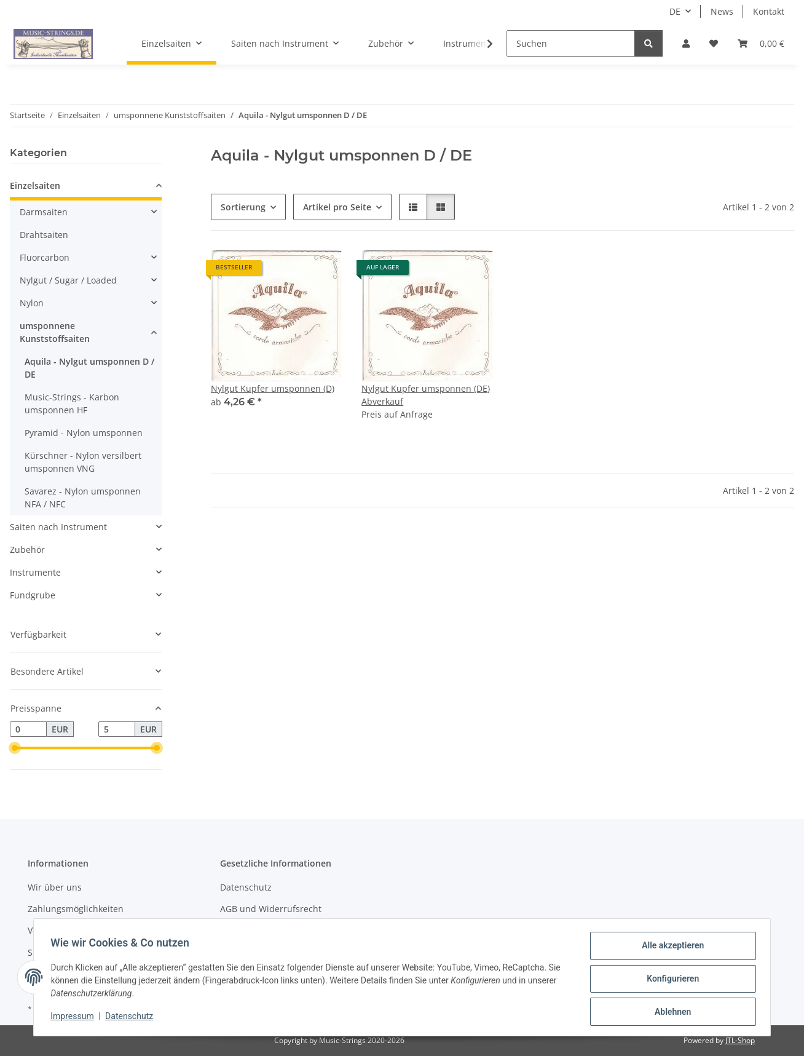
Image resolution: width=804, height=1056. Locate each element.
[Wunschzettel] (714, 43)
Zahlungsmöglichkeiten (76, 909)
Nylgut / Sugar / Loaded (68, 280)
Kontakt (768, 11)
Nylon (32, 303)
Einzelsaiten (35, 185)
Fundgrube (32, 595)
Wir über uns (55, 887)
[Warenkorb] (761, 43)
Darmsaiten (44, 212)
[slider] (15, 748)
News (722, 11)
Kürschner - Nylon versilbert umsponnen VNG (83, 462)
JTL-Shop (740, 1040)
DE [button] (674, 11)
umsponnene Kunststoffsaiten (55, 332)
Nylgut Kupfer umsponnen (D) (272, 388)
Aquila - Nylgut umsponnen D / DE (89, 367)
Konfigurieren (670, 980)
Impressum (75, 1018)
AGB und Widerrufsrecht (270, 909)
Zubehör (27, 549)
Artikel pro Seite (337, 207)
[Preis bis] (116, 729)
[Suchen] (570, 43)
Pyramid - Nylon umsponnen (84, 433)
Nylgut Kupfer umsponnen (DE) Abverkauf (425, 395)
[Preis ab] (28, 729)
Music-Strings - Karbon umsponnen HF (72, 403)
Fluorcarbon (44, 257)
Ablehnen (670, 1012)
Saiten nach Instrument (58, 527)
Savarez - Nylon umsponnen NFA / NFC (83, 497)
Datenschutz (132, 1018)
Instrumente (35, 572)
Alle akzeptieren (670, 948)
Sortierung (243, 207)
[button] (686, 43)
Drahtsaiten (44, 234)
